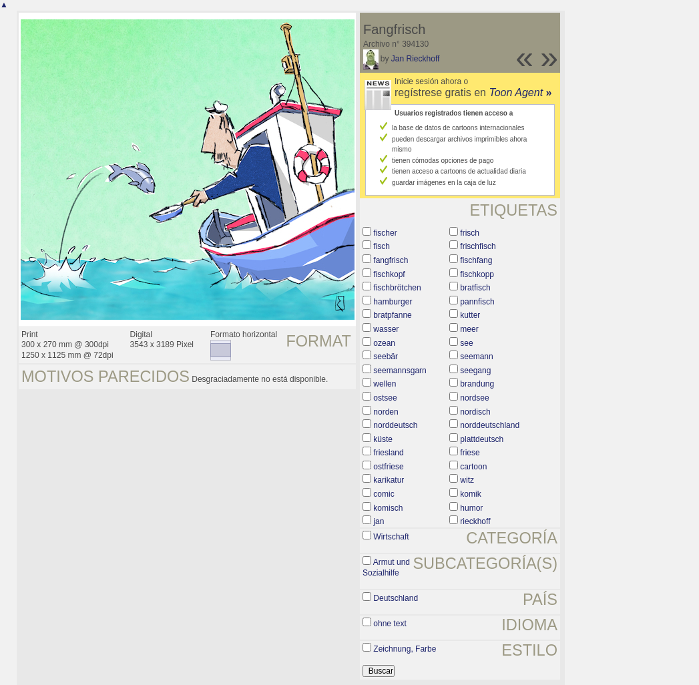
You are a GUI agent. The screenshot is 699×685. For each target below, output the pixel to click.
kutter (470, 315)
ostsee (385, 398)
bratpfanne (392, 315)
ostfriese (388, 466)
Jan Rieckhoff (415, 58)
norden (385, 412)
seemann (476, 356)
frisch (469, 233)
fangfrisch (390, 260)
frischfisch (477, 246)
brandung (477, 384)
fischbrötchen (397, 287)
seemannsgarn (399, 370)
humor (471, 508)
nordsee (474, 398)
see (466, 343)
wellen (384, 384)
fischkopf (389, 274)
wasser (386, 329)
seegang (475, 370)
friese (469, 452)
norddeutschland (489, 425)
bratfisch (475, 287)
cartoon (473, 466)
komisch (388, 508)
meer (469, 329)
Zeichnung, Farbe (404, 649)
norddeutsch (395, 425)
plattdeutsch (481, 439)
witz (467, 480)
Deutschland (395, 598)
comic (383, 494)
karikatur (388, 480)
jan (378, 521)
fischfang (476, 260)
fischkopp (477, 274)
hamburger (392, 301)
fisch (381, 246)
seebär (385, 356)
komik (470, 494)
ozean (384, 343)
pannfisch (477, 301)
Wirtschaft (391, 536)
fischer (385, 233)
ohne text (389, 623)
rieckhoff (475, 521)
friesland (388, 452)
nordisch (475, 412)
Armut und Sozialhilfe (386, 567)
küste (383, 439)
